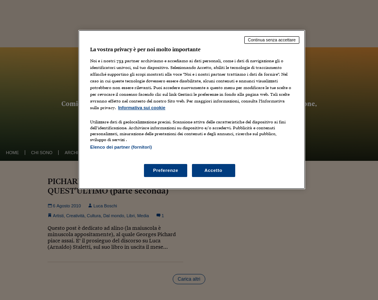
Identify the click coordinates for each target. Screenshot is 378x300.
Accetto (214, 170)
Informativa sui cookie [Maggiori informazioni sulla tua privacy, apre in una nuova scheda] (141, 107)
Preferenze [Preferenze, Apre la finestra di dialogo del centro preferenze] (165, 170)
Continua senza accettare (272, 39)
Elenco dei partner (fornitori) (121, 147)
